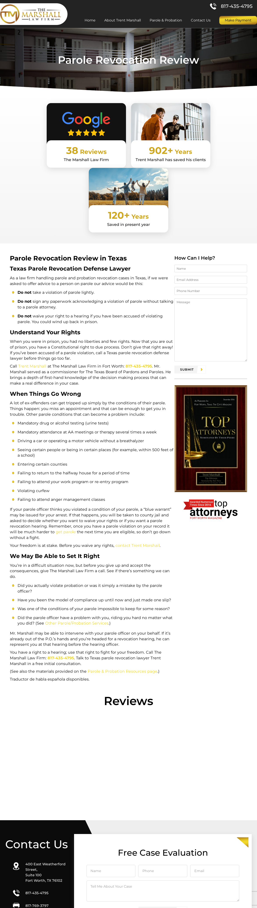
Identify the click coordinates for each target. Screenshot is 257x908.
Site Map (174, 901)
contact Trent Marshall (139, 487)
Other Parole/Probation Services (77, 566)
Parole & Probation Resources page (123, 615)
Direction (39, 868)
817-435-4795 (237, 6)
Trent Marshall (33, 305)
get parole (66, 474)
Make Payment (238, 20)
